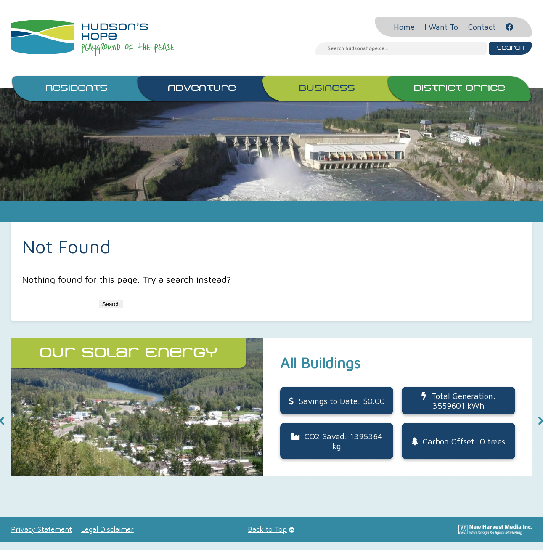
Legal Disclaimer (107, 529)
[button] (271, 407)
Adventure (202, 88)
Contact (481, 27)
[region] (271, 420)
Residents (76, 88)
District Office (459, 88)
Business (327, 88)
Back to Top (267, 529)
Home (404, 27)
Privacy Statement (41, 529)
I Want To (441, 27)
